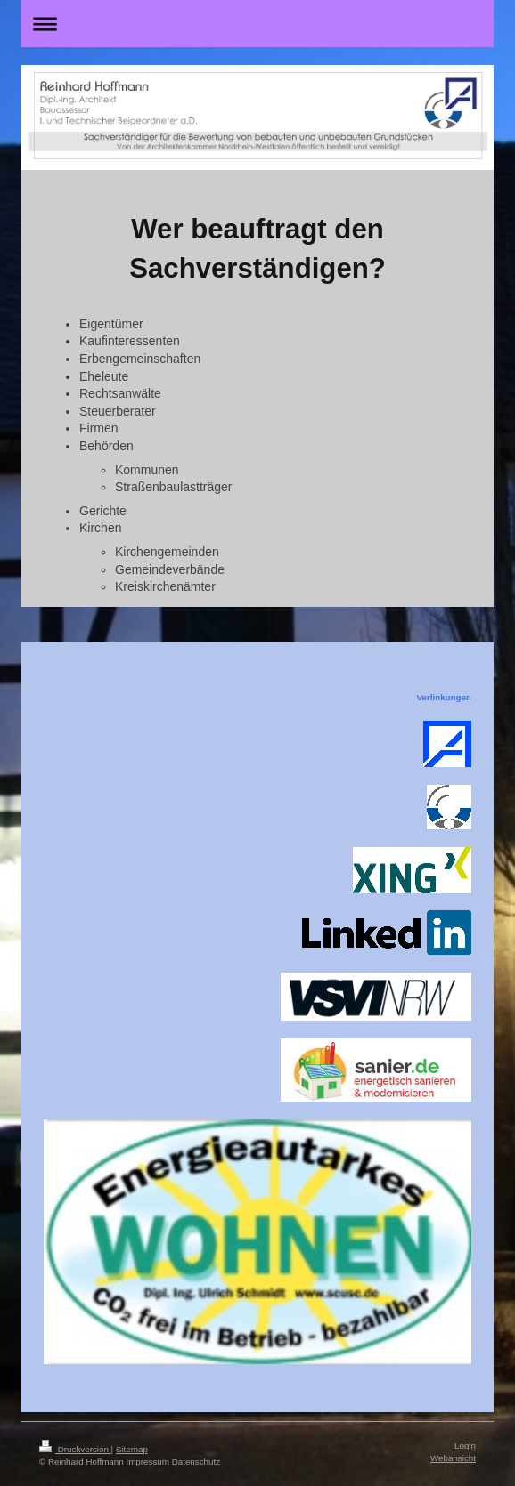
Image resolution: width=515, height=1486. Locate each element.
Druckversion (75, 1449)
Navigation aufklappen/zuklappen (257, 23)
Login (465, 1445)
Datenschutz (196, 1461)
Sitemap (132, 1449)
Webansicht (453, 1458)
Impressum (147, 1461)
